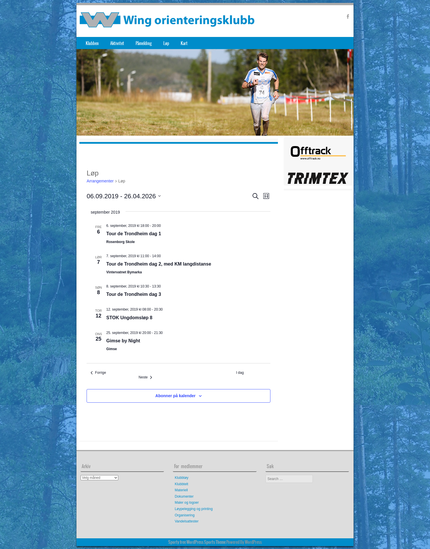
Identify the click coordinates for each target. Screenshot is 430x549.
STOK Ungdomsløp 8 (129, 317)
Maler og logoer (187, 503)
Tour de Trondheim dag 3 (133, 294)
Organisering (185, 515)
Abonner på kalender (175, 395)
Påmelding (144, 43)
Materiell (181, 490)
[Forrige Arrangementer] (98, 372)
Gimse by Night (123, 340)
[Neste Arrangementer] (145, 377)
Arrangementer (100, 181)
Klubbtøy (181, 478)
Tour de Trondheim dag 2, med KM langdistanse (158, 264)
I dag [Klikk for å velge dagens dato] (240, 373)
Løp (166, 43)
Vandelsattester (187, 521)
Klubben (92, 43)
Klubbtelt (181, 484)
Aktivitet (117, 43)
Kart (184, 43)
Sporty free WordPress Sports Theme (197, 542)
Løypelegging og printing (193, 509)
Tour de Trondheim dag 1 (133, 233)
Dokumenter (184, 496)
